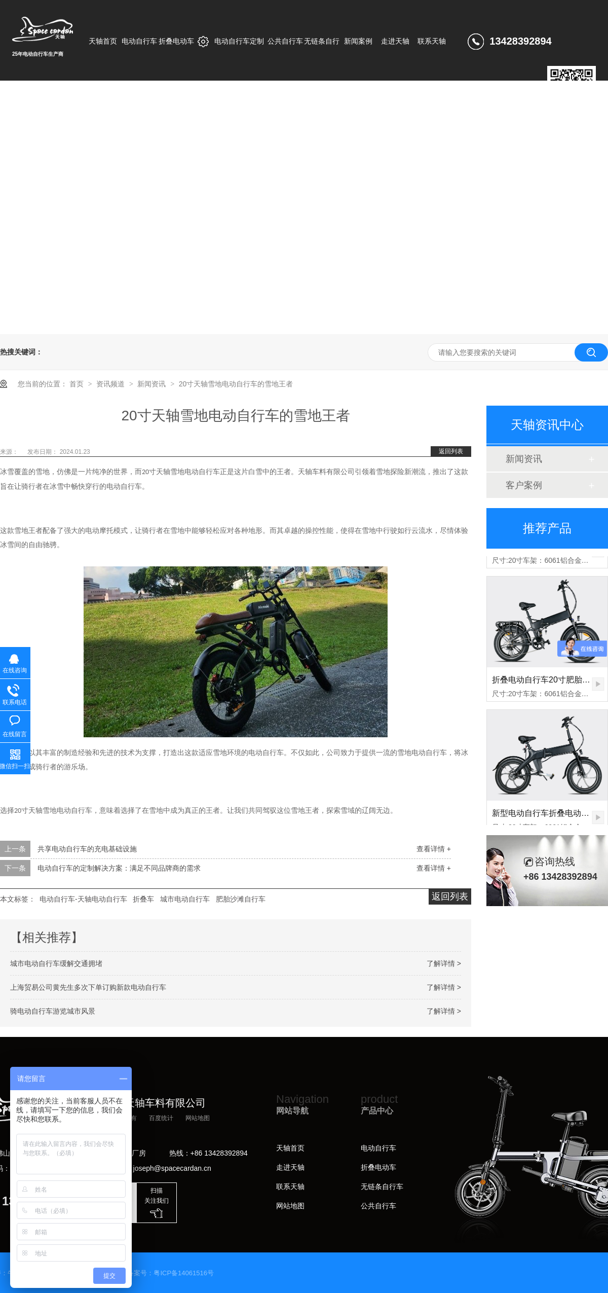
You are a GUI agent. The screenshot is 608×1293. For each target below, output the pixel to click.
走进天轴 (290, 1167)
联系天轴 (290, 1186)
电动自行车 (378, 1148)
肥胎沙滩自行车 (240, 899)
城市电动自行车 (185, 899)
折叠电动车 (378, 1167)
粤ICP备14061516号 (184, 1273)
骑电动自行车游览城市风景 (52, 1011)
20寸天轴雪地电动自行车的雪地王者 (236, 384)
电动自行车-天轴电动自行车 (83, 899)
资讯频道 (111, 384)
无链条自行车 (382, 1186)
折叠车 (143, 899)
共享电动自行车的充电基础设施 (87, 849)
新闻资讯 (152, 384)
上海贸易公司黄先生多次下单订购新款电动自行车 (88, 987)
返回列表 (451, 451)
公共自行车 (378, 1206)
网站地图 (197, 1118)
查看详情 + (433, 849)
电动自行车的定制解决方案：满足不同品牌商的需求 (119, 868)
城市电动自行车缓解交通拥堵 (56, 963)
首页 (77, 384)
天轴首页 (290, 1148)
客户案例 (524, 485)
